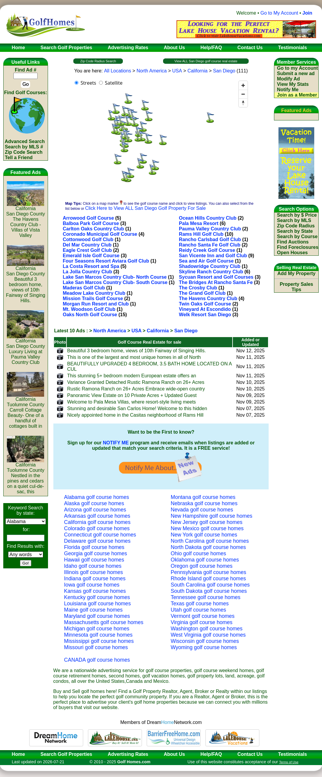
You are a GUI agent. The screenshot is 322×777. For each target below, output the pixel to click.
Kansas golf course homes (95, 591)
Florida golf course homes (94, 547)
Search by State (295, 231)
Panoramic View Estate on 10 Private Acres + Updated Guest (131, 395)
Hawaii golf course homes (94, 560)
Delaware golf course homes (97, 541)
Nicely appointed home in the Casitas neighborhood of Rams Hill (135, 415)
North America (152, 70)
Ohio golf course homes (198, 553)
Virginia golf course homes (202, 622)
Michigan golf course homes (96, 629)
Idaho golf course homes (93, 566)
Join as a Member (297, 94)
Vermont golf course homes (203, 616)
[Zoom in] (243, 85)
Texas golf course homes (200, 604)
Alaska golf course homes (94, 503)
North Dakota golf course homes (208, 547)
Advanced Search (25, 141)
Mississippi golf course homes (99, 641)
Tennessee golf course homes (206, 597)
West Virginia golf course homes (208, 635)
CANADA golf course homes (97, 660)
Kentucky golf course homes (97, 597)
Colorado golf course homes (97, 528)
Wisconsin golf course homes (205, 641)
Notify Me (287, 89)
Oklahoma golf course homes (205, 560)
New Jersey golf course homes (207, 522)
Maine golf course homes (93, 610)
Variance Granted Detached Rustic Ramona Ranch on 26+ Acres (135, 382)
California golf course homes (97, 522)
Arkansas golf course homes (97, 516)
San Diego (224, 70)
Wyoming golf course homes (204, 647)
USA (177, 70)
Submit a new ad (296, 73)
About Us (174, 754)
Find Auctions (293, 241)
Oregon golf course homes (202, 566)
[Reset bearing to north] (243, 102)
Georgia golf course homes (95, 553)
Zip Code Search (23, 152)
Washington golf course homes (207, 629)
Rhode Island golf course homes (208, 578)
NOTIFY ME (116, 442)
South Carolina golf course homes (210, 585)
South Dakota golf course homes (209, 591)
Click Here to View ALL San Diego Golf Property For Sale (145, 208)
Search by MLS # (24, 146)
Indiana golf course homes (95, 578)
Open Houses (292, 252)
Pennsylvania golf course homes (208, 572)
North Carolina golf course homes (210, 541)
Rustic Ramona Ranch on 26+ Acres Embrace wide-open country (136, 388)
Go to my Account (297, 68)
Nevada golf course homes (202, 510)
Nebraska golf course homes (204, 503)
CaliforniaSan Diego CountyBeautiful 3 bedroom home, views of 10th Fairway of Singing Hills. (25, 282)
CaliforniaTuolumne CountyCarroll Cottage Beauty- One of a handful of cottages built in (25, 411)
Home (16, 754)
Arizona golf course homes (95, 510)
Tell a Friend (18, 157)
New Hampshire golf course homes (212, 516)
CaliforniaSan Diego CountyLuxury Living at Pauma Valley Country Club (25, 349)
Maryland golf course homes (97, 616)
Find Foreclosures (297, 247)
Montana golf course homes (203, 497)
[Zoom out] (243, 94)
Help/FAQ (211, 754)
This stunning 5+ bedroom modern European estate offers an (131, 375)
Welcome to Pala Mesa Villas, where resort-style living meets (131, 401)
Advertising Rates (128, 754)
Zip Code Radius (296, 225)
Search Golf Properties (66, 754)
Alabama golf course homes (96, 497)
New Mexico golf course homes (207, 528)
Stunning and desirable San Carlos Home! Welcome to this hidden (137, 408)
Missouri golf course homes (96, 647)
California (198, 70)
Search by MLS (294, 220)
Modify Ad (288, 78)
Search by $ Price (297, 215)
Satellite (114, 83)
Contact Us (249, 754)
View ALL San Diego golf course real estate (205, 61)
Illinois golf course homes (93, 572)
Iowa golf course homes (92, 585)
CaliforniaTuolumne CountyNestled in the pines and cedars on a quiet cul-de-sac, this (25, 476)
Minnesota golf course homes (98, 635)
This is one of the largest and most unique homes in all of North (134, 357)
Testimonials (292, 754)
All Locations (117, 70)
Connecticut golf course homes (100, 535)
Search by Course (297, 236)
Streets (88, 83)
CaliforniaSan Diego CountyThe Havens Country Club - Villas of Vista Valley (25, 220)
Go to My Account (279, 12)
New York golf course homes (204, 535)
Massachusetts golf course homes (103, 622)
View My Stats (293, 84)
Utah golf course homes (198, 610)
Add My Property (296, 273)
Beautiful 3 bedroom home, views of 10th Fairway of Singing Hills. (136, 350)
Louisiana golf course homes (97, 604)
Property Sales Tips (296, 287)
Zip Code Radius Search (98, 61)
